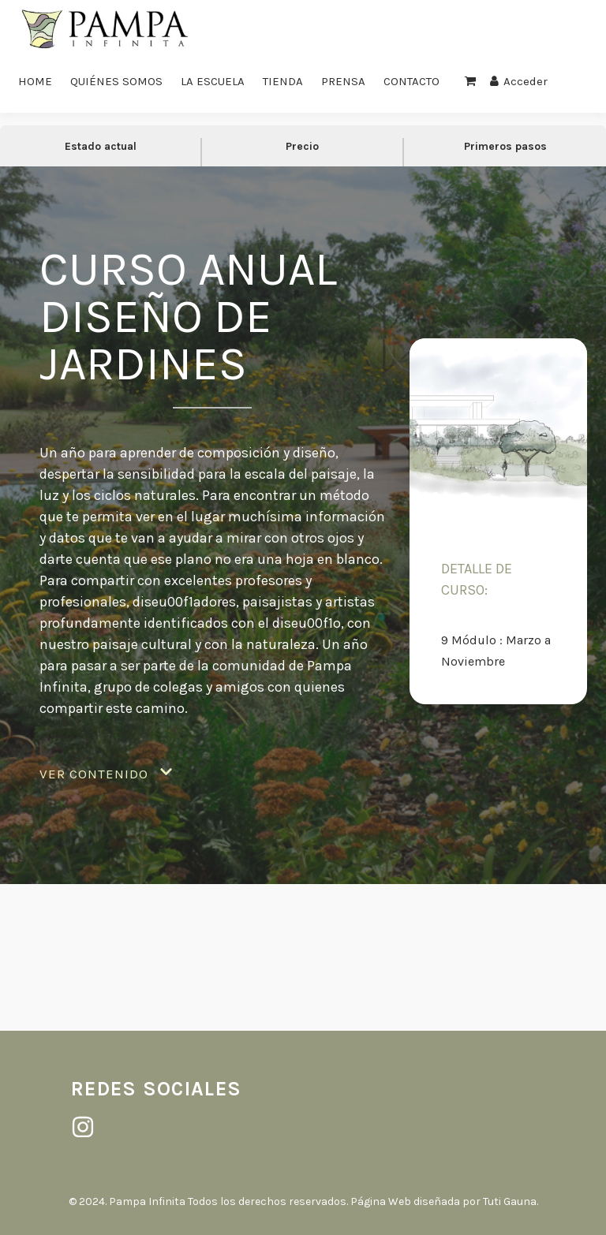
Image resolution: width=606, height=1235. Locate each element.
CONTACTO (411, 81)
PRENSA (343, 81)
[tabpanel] (303, 571)
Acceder (519, 81)
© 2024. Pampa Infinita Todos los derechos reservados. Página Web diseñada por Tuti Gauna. (303, 1201)
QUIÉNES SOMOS (116, 81)
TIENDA (283, 81)
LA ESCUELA (213, 81)
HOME (35, 81)
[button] (106, 774)
